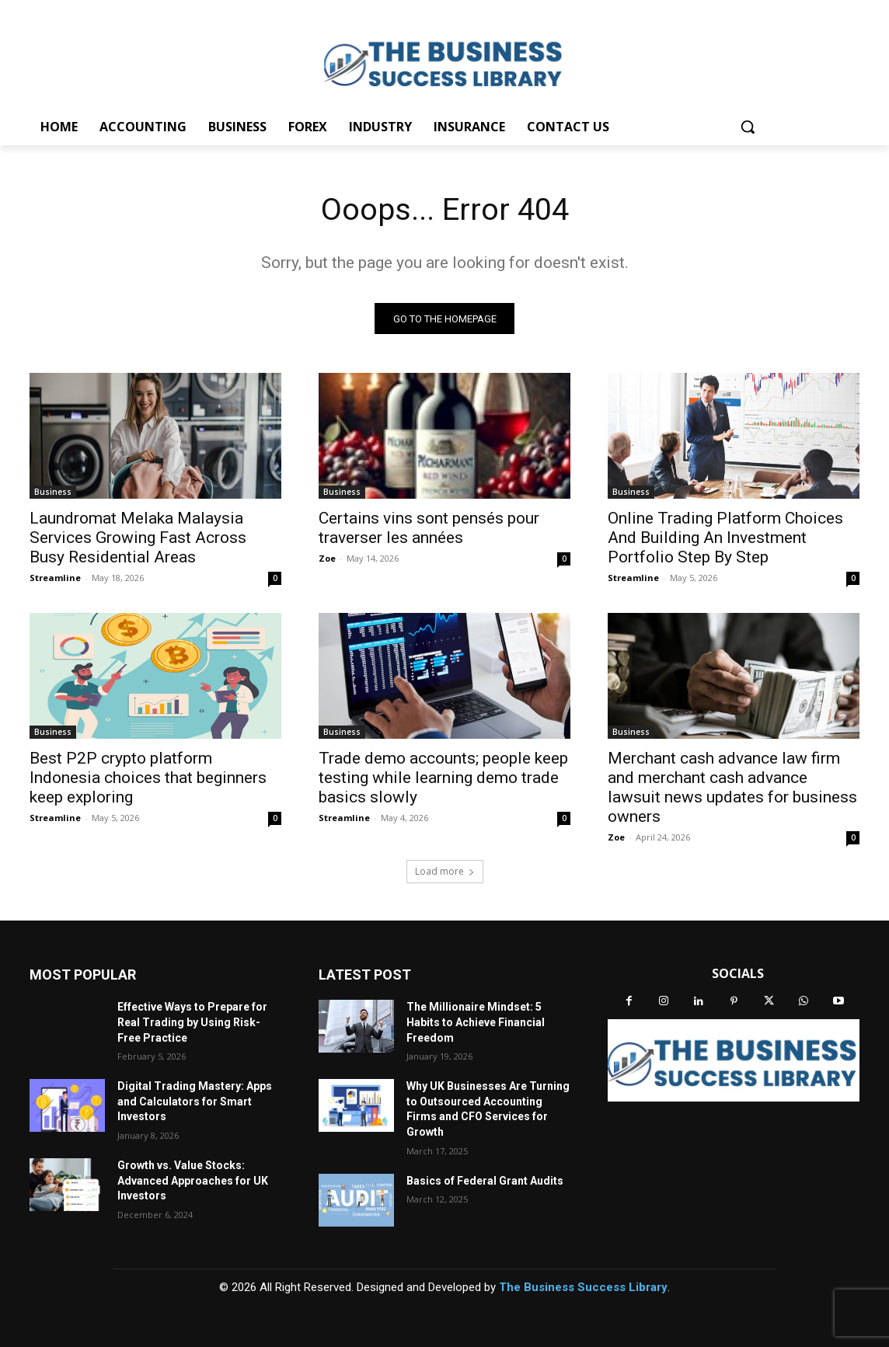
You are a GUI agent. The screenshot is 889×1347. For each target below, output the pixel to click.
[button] (747, 126)
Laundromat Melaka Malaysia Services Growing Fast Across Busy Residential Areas (138, 538)
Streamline (55, 578)
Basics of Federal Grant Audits (484, 1181)
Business (52, 492)
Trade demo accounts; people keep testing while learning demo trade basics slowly (443, 778)
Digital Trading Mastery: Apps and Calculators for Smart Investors (194, 1102)
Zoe (327, 559)
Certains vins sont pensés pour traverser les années (429, 529)
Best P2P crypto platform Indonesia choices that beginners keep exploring (148, 778)
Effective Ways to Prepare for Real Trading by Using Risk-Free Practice (192, 1022)
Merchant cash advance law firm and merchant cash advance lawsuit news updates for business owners (732, 788)
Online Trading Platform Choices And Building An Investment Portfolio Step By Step (725, 538)
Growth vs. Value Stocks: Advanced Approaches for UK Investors (192, 1181)
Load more (445, 872)
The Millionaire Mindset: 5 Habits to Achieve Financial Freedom (475, 1022)
